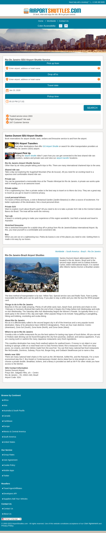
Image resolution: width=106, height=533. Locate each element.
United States (9, 442)
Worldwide (51, 21)
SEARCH (92, 107)
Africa (5, 400)
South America (9, 437)
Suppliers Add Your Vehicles (15, 499)
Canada (6, 416)
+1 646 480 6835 (97, 2)
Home (40, 21)
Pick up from (53, 63)
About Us (7, 514)
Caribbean (7, 421)
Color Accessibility (46, 26)
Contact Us (63, 21)
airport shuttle (30, 156)
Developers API (10, 493)
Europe (6, 426)
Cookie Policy (9, 465)
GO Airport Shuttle (51, 146)
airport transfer (63, 158)
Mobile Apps (8, 470)
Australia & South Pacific (14, 410)
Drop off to (53, 74)
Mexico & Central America (14, 431)
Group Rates (8, 455)
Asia (5, 405)
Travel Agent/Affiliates (12, 488)
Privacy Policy (7, 526)
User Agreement (10, 460)
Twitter (6, 476)
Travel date (52, 85)
